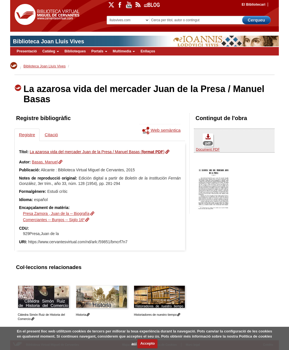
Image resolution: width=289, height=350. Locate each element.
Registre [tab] (27, 134)
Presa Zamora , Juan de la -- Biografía (56, 213)
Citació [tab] (51, 134)
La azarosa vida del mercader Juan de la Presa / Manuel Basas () (97, 152)
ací (134, 343)
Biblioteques (75, 51)
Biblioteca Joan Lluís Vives (48, 41)
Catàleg (50, 51)
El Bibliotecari (253, 5)
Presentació (27, 51)
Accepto (147, 343)
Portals (99, 51)
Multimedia (124, 51)
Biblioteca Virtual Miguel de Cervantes (46, 15)
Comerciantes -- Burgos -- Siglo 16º (53, 219)
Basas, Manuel (45, 162)
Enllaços (148, 51)
